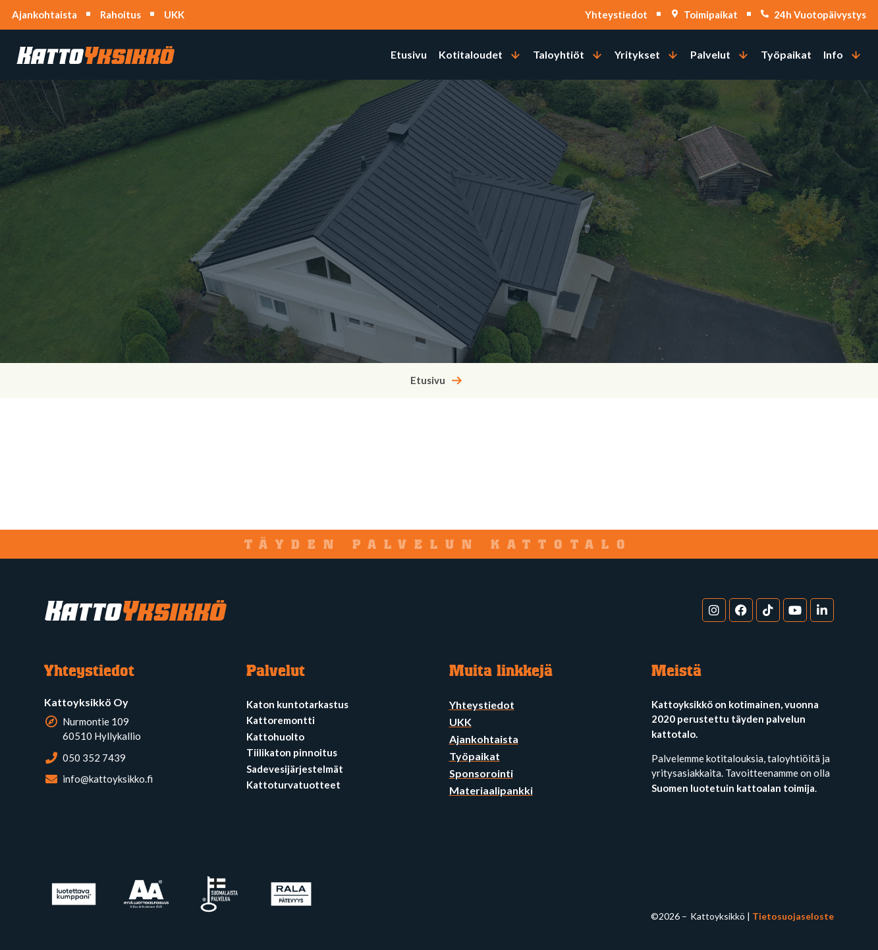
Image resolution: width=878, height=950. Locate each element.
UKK (174, 14)
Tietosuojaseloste (793, 916)
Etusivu (427, 380)
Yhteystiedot (616, 14)
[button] (480, 55)
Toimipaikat (711, 14)
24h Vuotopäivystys (820, 14)
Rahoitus (120, 14)
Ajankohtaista (44, 14)
